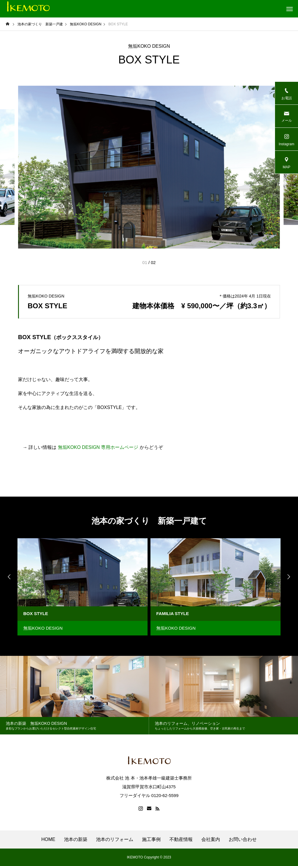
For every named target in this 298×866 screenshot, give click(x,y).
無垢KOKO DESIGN (149, 46)
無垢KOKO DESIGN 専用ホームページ (98, 447)
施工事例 (151, 839)
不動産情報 (181, 839)
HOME (48, 839)
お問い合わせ (243, 839)
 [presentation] (289, 577)
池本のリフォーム (114, 839)
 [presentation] (9, 577)
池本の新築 (75, 839)
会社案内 (210, 839)
